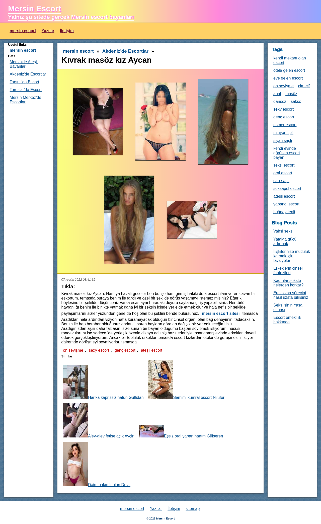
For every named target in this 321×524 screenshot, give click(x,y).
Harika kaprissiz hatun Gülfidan (103, 382)
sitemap (193, 508)
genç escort (125, 350)
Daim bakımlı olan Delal (96, 464)
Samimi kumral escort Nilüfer (186, 380)
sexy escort (99, 350)
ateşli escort (151, 350)
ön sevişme (73, 350)
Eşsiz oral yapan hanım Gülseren (181, 431)
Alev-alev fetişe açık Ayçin (98, 420)
